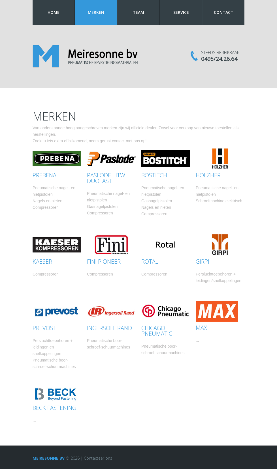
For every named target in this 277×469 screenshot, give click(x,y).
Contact (223, 12)
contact (118, 141)
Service (181, 12)
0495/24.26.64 (219, 59)
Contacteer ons (98, 458)
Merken (96, 12)
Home (53, 12)
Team (138, 12)
